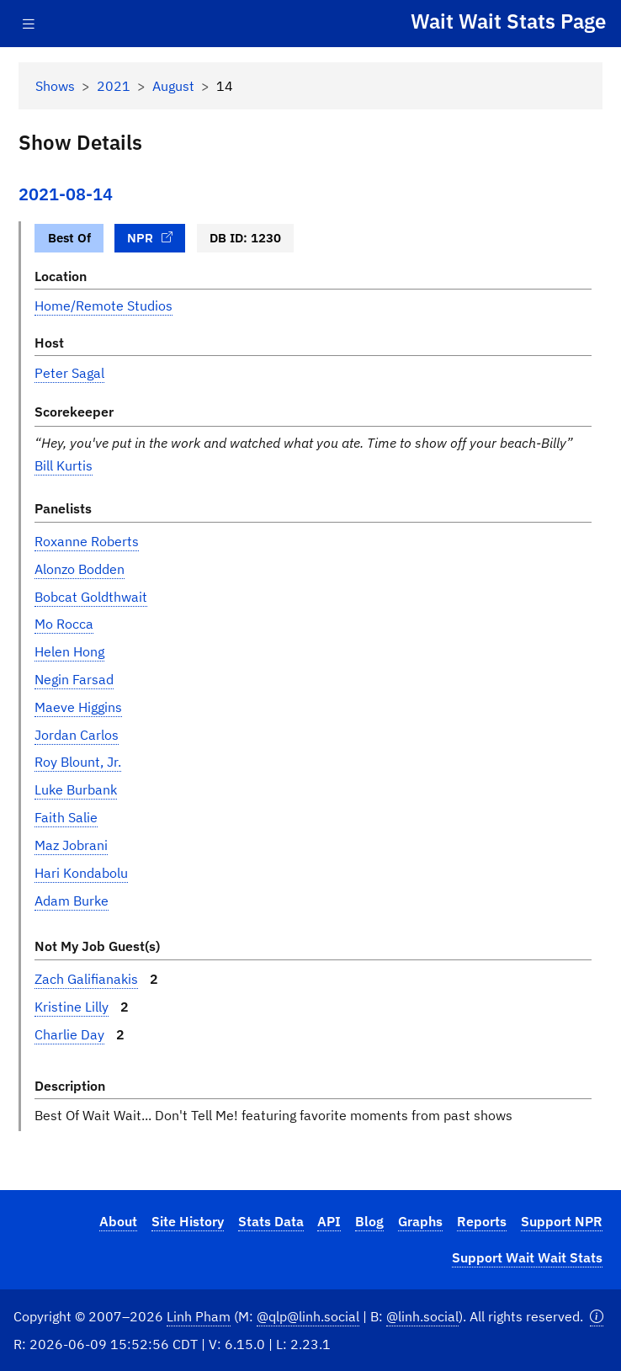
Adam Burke (71, 900)
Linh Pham (199, 1316)
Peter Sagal (69, 373)
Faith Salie (66, 817)
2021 (113, 86)
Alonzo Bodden (79, 569)
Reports (482, 1221)
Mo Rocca (63, 623)
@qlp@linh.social (308, 1316)
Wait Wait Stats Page (508, 21)
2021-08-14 (66, 194)
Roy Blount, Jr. (77, 761)
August (173, 86)
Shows (55, 86)
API (329, 1221)
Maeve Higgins (78, 707)
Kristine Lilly (71, 1006)
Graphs (420, 1221)
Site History (187, 1221)
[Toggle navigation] (28, 24)
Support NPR (561, 1221)
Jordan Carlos (76, 734)
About (118, 1221)
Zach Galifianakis (86, 979)
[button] (596, 1316)
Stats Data (271, 1221)
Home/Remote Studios (103, 305)
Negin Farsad (74, 679)
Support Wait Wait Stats (527, 1257)
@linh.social (422, 1316)
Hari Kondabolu (81, 873)
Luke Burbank (75, 789)
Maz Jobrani (71, 845)
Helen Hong (69, 651)
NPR (149, 237)
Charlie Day (69, 1034)
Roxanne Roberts (86, 541)
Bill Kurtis (63, 465)
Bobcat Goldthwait (90, 596)
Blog (369, 1221)
